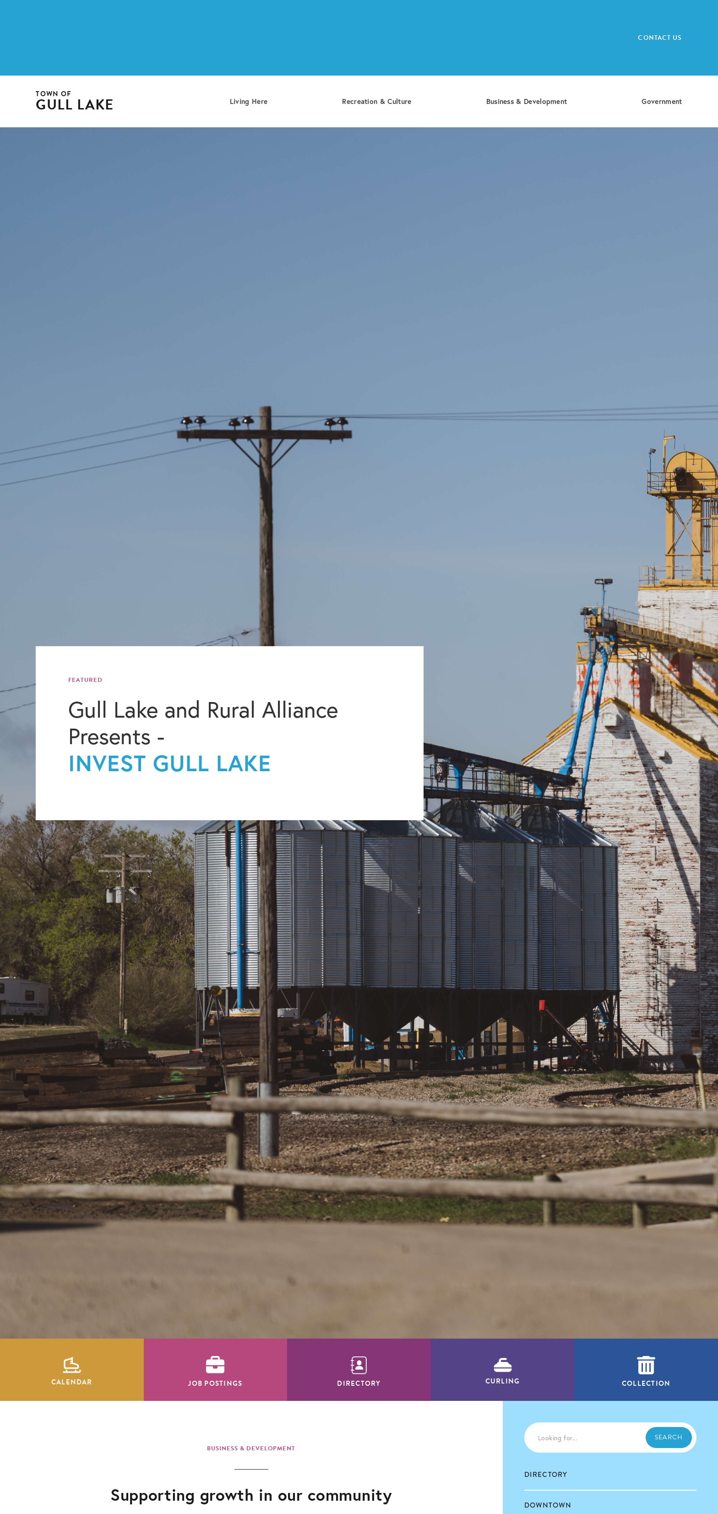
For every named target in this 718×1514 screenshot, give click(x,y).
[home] (75, 101)
